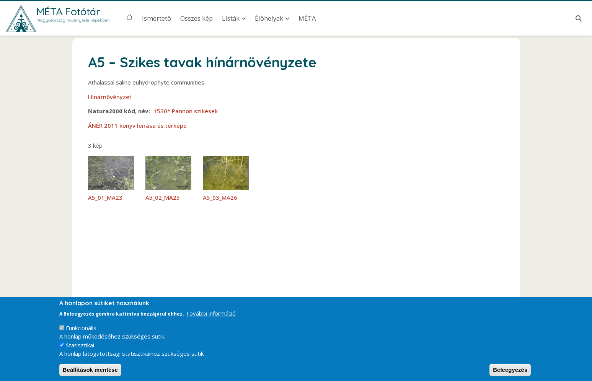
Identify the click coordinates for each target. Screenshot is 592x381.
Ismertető (156, 18)
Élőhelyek (269, 18)
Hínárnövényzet (110, 97)
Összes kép (196, 18)
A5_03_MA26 (220, 197)
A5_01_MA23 (105, 197)
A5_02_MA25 (162, 197)
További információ (211, 319)
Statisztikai (80, 351)
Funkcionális (81, 334)
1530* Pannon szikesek (185, 111)
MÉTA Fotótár (68, 11)
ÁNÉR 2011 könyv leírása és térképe (137, 125)
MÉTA (307, 18)
